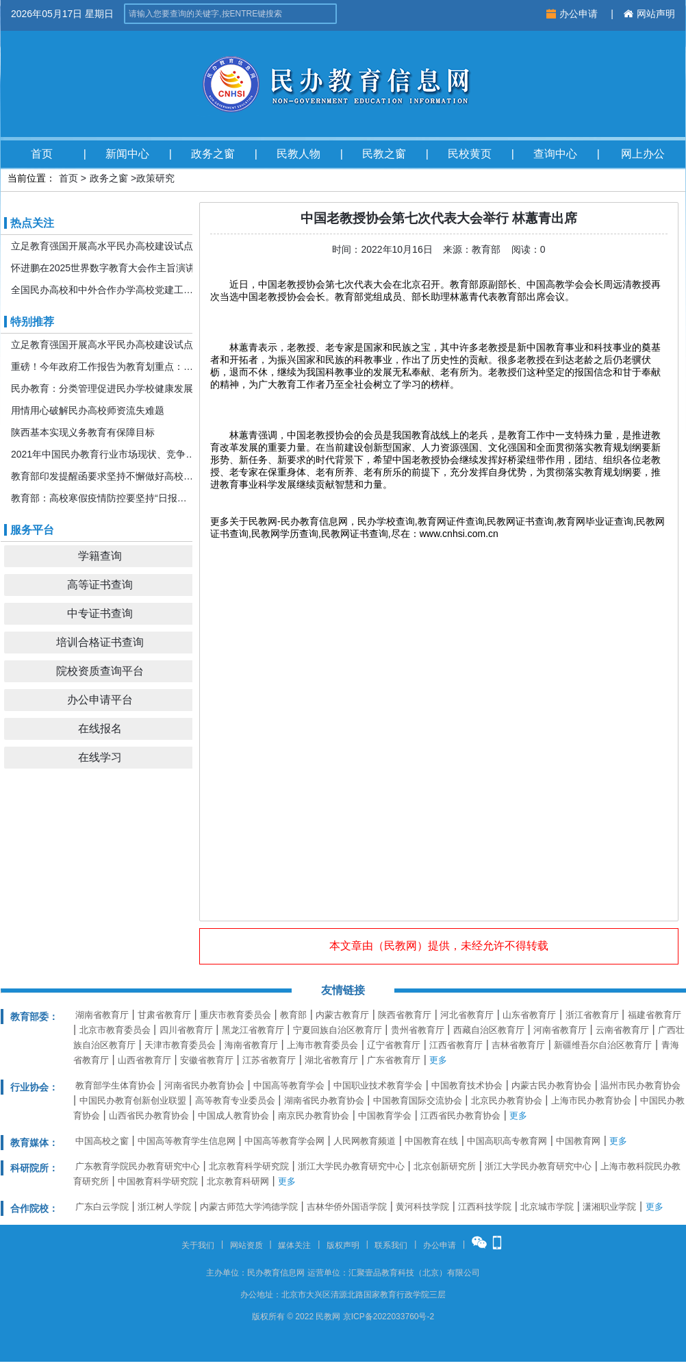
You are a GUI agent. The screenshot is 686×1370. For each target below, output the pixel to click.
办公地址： (260, 1294)
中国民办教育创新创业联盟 (132, 1100)
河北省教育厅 (467, 1015)
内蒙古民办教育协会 (551, 1085)
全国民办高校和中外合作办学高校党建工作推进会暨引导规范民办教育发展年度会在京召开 (103, 289)
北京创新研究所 (445, 1166)
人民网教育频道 (364, 1141)
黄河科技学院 (422, 1206)
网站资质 (246, 1245)
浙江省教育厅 (592, 1015)
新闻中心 (127, 154)
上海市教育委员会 (322, 1045)
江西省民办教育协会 (460, 1115)
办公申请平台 (100, 700)
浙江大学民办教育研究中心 (351, 1166)
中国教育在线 (431, 1141)
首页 (42, 154)
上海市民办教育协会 (591, 1100)
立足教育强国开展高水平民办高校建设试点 (102, 245)
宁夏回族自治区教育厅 (337, 1030)
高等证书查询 (100, 584)
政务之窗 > (113, 178)
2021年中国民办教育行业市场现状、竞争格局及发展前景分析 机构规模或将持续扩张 (103, 454)
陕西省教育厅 (404, 1015)
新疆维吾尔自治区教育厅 (603, 1045)
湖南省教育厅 (102, 1015)
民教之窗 (384, 154)
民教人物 (298, 154)
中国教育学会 (384, 1115)
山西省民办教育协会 (149, 1115)
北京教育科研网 (238, 1181)
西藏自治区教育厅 (488, 1030)
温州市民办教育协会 (640, 1085)
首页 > (72, 178)
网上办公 (643, 154)
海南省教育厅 (251, 1045)
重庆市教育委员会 (235, 1015)
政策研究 (155, 178)
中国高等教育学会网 (284, 1141)
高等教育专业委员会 (235, 1100)
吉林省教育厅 (518, 1045)
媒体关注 (294, 1245)
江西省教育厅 (456, 1045)
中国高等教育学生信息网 (187, 1141)
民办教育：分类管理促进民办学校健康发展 (102, 388)
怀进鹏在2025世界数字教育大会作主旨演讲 (103, 267)
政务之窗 (213, 154)
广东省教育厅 (393, 1060)
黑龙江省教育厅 (253, 1030)
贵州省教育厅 (417, 1030)
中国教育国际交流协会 (417, 1100)
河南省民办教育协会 (204, 1085)
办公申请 (573, 13)
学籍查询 (100, 556)
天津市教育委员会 (180, 1045)
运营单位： (327, 1273)
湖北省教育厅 (331, 1060)
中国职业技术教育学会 (377, 1085)
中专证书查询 (100, 613)
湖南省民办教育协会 (324, 1100)
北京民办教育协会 (506, 1100)
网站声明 (649, 13)
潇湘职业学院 (609, 1206)
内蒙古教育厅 (342, 1015)
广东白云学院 (102, 1206)
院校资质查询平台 (100, 671)
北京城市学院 (547, 1206)
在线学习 (100, 757)
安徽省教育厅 (206, 1060)
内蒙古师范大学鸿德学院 (249, 1206)
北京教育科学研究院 (249, 1166)
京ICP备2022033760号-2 (388, 1316)
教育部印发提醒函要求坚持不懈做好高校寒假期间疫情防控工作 (103, 476)
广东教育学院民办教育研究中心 (137, 1166)
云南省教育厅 (622, 1030)
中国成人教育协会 (233, 1115)
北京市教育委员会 (115, 1030)
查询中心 (555, 154)
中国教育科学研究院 (158, 1181)
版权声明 (343, 1245)
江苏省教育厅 (269, 1060)
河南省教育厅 (560, 1030)
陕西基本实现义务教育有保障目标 (83, 432)
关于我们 (197, 1245)
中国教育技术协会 (467, 1085)
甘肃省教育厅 (164, 1015)
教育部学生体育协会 (115, 1085)
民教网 (400, 945)
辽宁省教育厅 (393, 1045)
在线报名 (100, 728)
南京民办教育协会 (313, 1115)
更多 (438, 1060)
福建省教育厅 (654, 1015)
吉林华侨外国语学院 (347, 1206)
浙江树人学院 (164, 1206)
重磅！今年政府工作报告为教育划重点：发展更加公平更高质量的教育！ (103, 366)
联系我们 (390, 1245)
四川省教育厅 (186, 1030)
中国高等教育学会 (289, 1085)
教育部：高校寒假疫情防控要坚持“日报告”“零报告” (103, 498)
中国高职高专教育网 (507, 1141)
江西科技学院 (484, 1206)
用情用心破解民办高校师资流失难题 (87, 410)
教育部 (293, 1015)
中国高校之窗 (102, 1141)
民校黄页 (470, 154)
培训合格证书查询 (100, 642)
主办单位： (226, 1273)
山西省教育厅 (144, 1060)
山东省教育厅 (529, 1015)
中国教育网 (578, 1141)
